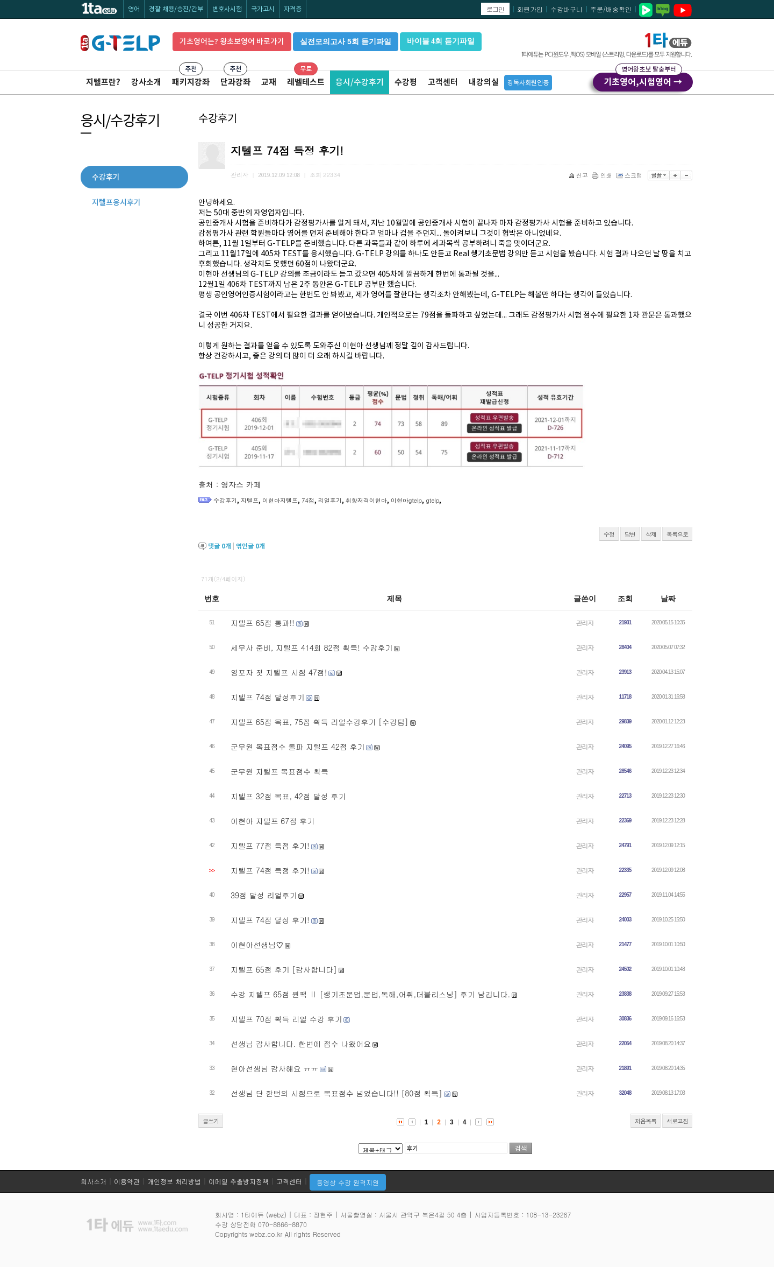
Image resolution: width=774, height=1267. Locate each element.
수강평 (406, 82)
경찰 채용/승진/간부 (176, 9)
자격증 (293, 9)
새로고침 (677, 1121)
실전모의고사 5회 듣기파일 (345, 41)
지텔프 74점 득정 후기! (270, 870)
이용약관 (127, 1181)
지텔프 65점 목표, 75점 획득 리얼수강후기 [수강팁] (319, 721)
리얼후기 (330, 500)
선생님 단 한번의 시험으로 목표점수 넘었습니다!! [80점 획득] (336, 1093)
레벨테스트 (306, 82)
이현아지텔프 (280, 500)
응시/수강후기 (359, 82)
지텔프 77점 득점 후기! (270, 845)
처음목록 (645, 1121)
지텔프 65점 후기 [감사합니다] (284, 969)
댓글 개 (219, 546)
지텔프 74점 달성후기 (267, 697)
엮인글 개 (250, 546)
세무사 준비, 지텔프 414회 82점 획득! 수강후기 (312, 647)
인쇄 (602, 175)
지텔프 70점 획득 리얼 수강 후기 (286, 1018)
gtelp (432, 500)
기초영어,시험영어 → (643, 80)
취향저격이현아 (366, 500)
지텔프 (250, 500)
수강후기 (225, 500)
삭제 (651, 534)
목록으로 (677, 534)
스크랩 (630, 175)
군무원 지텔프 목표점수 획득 (279, 771)
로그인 (495, 8)
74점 (308, 500)
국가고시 (263, 9)
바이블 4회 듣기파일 (441, 41)
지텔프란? (103, 82)
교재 (268, 82)
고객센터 (443, 82)
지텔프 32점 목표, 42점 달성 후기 (288, 796)
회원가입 (530, 8)
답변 (630, 534)
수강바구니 (566, 8)
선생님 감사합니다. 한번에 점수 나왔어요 (301, 1043)
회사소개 (93, 1181)
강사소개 (146, 82)
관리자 (585, 622)
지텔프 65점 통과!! (263, 622)
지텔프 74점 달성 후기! (270, 919)
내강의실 (484, 82)
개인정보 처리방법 (174, 1181)
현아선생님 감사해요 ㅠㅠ (274, 1068)
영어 (134, 9)
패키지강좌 (191, 82)
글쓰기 (211, 1121)
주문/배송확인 (611, 8)
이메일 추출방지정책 (239, 1181)
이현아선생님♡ (257, 944)
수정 (609, 534)
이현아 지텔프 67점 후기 (272, 820)
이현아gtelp (406, 500)
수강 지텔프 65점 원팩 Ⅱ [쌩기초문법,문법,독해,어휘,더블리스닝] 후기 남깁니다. (370, 994)
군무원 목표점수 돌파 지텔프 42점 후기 (297, 746)
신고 (579, 175)
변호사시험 (227, 9)
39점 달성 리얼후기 (264, 895)
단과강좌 (235, 82)
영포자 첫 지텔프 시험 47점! (279, 672)
